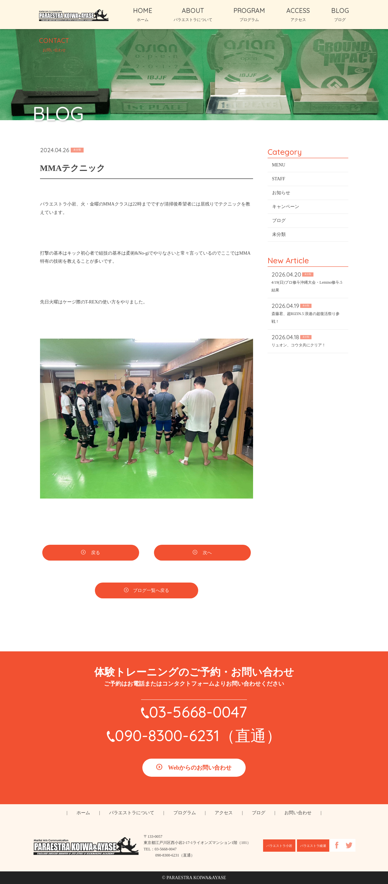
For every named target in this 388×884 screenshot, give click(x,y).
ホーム (83, 812)
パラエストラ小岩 (279, 845)
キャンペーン (285, 207)
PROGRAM (249, 14)
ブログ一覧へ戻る (151, 591)
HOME (142, 14)
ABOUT (193, 14)
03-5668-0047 (198, 711)
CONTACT (54, 44)
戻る (95, 553)
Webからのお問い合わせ (199, 767)
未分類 (279, 235)
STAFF (278, 179)
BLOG (340, 14)
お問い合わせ (297, 812)
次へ (207, 553)
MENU (278, 165)
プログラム (184, 812)
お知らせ (281, 193)
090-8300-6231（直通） (198, 735)
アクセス (224, 812)
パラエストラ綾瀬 (313, 845)
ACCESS (298, 14)
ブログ (279, 221)
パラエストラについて (131, 812)
